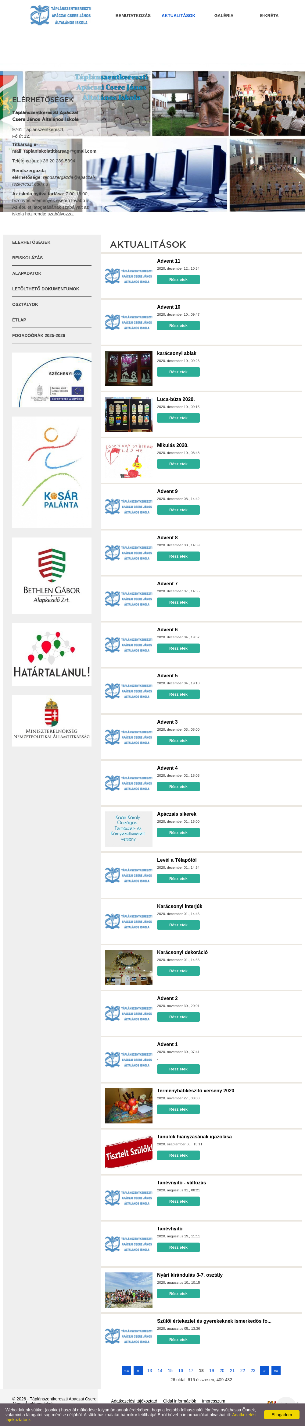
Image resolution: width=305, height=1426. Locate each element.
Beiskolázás (27, 257)
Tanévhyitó (169, 1228)
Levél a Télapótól (177, 860)
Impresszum (213, 1401)
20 (222, 1370)
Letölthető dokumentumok (45, 288)
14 (160, 1370)
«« (126, 1370)
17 (190, 1370)
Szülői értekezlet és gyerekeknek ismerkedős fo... (214, 1321)
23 (253, 1370)
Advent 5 (167, 675)
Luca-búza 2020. (176, 399)
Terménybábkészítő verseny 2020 (195, 1090)
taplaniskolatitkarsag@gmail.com (60, 151)
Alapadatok (26, 273)
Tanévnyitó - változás (181, 1182)
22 (242, 1370)
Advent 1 (167, 1044)
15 (170, 1370)
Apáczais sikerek (176, 814)
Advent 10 (168, 307)
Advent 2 (167, 998)
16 (180, 1370)
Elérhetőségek (31, 242)
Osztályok (25, 304)
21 (232, 1370)
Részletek (178, 279)
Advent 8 (167, 537)
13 (149, 1370)
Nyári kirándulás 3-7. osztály (190, 1275)
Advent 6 (167, 629)
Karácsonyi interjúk (180, 906)
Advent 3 (167, 722)
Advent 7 (167, 583)
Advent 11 (168, 261)
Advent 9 (167, 491)
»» (276, 1370)
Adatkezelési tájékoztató (134, 1401)
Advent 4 (167, 768)
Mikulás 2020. (172, 445)
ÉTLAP (19, 319)
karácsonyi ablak (176, 353)
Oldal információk (179, 1401)
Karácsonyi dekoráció (182, 952)
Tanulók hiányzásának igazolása (194, 1136)
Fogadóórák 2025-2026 (38, 335)
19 (211, 1370)
